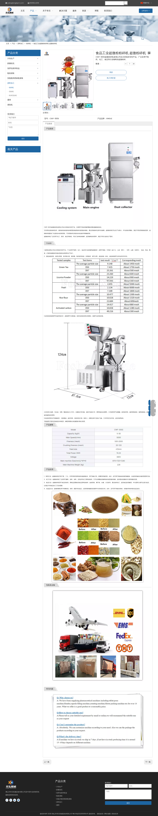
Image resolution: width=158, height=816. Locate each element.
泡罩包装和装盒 (13, 68)
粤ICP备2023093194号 (80, 814)
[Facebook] (6, 800)
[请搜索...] (114, 3)
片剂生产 (10, 58)
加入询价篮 (111, 78)
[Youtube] (14, 800)
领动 (113, 814)
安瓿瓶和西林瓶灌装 (15, 78)
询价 (111, 72)
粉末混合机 (13, 95)
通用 (9, 100)
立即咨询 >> (146, 11)
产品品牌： (101, 118)
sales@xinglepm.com (15, 3)
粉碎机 (11, 87)
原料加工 (10, 83)
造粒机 (11, 91)
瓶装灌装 (10, 73)
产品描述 (48, 123)
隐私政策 (100, 814)
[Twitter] (10, 800)
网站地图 (107, 814)
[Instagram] (18, 800)
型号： (47, 118)
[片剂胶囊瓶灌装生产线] (79, 29)
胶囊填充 (10, 63)
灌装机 (10, 104)
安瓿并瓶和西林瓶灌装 (64, 799)
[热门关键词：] (125, 3)
